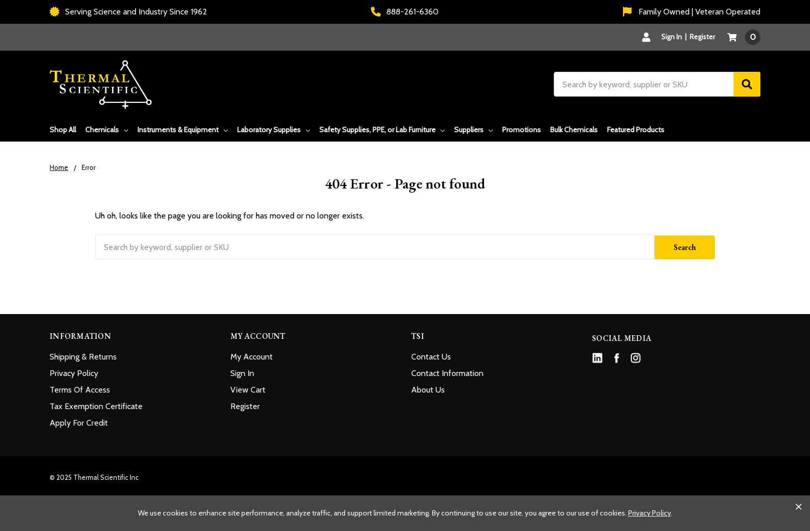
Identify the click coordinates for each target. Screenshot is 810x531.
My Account (251, 356)
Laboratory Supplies (273, 129)
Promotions (521, 129)
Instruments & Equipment (182, 129)
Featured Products (635, 129)
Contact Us (431, 356)
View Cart (248, 389)
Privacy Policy (74, 372)
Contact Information (447, 372)
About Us (428, 389)
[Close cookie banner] (798, 506)
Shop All (63, 129)
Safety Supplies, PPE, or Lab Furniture (382, 129)
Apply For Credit (79, 422)
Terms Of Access (80, 389)
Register (702, 37)
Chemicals (106, 129)
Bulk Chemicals (574, 129)
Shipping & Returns (83, 356)
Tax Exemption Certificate (96, 405)
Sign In (242, 372)
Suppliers (473, 129)
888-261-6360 (405, 12)
